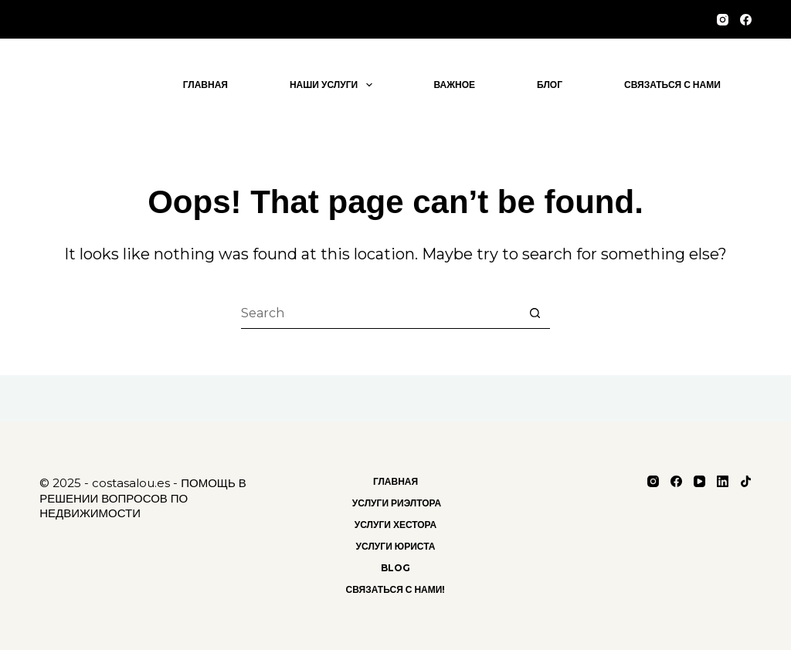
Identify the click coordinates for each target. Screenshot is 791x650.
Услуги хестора (396, 524)
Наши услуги (334, 85)
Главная (205, 84)
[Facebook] (746, 19)
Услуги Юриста (396, 546)
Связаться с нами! (396, 589)
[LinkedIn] (722, 481)
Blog (395, 568)
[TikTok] (746, 481)
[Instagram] (722, 19)
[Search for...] (380, 313)
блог (549, 84)
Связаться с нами (672, 84)
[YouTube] (699, 481)
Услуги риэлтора (395, 503)
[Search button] (534, 313)
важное (455, 84)
